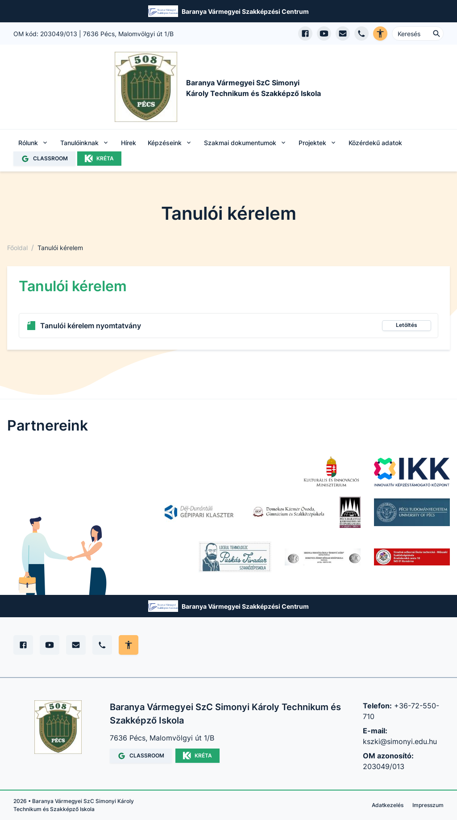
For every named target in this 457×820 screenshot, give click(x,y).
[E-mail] (76, 645)
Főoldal (17, 247)
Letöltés (406, 325)
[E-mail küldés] (343, 33)
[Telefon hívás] (361, 33)
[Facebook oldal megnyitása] (305, 33)
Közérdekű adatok (375, 142)
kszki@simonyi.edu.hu (400, 741)
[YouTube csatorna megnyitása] (324, 33)
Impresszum (428, 805)
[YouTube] (49, 645)
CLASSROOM (44, 159)
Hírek (128, 142)
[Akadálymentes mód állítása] (128, 645)
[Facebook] (23, 645)
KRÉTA (99, 159)
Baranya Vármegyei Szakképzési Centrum (245, 11)
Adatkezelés (387, 805)
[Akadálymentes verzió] (380, 33)
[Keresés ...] (418, 33)
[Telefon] (102, 645)
